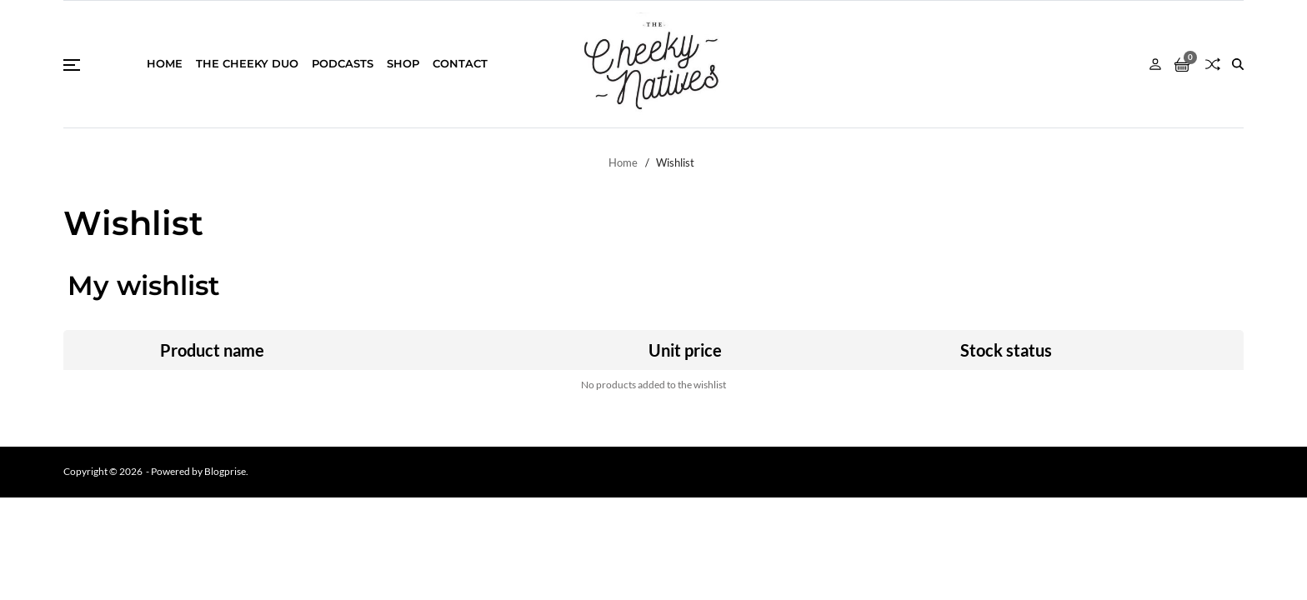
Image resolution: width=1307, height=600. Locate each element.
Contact (460, 63)
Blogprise (225, 471)
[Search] (1238, 64)
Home (165, 63)
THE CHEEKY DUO (247, 63)
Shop (403, 63)
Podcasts (342, 63)
